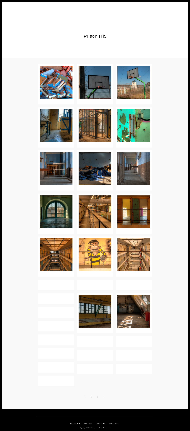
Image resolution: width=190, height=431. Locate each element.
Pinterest (114, 422)
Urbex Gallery (122, 7)
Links (137, 7)
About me (53, 7)
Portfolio (77, 7)
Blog (65, 7)
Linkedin (101, 422)
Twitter (88, 422)
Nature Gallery (101, 7)
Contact (148, 7)
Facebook (75, 422)
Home (41, 7)
